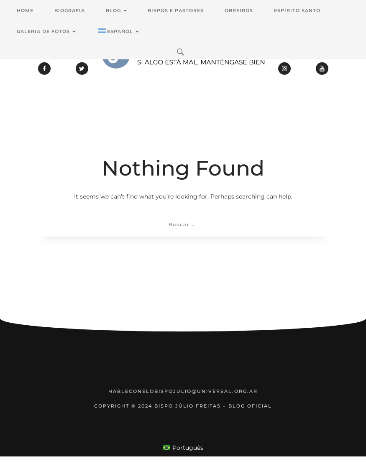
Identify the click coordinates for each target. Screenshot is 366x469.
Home (25, 10)
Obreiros (239, 10)
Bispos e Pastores (176, 10)
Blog (116, 10)
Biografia (69, 10)
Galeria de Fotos (46, 31)
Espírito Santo (297, 10)
